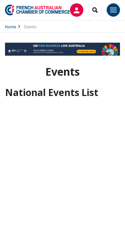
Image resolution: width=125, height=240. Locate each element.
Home (10, 27)
